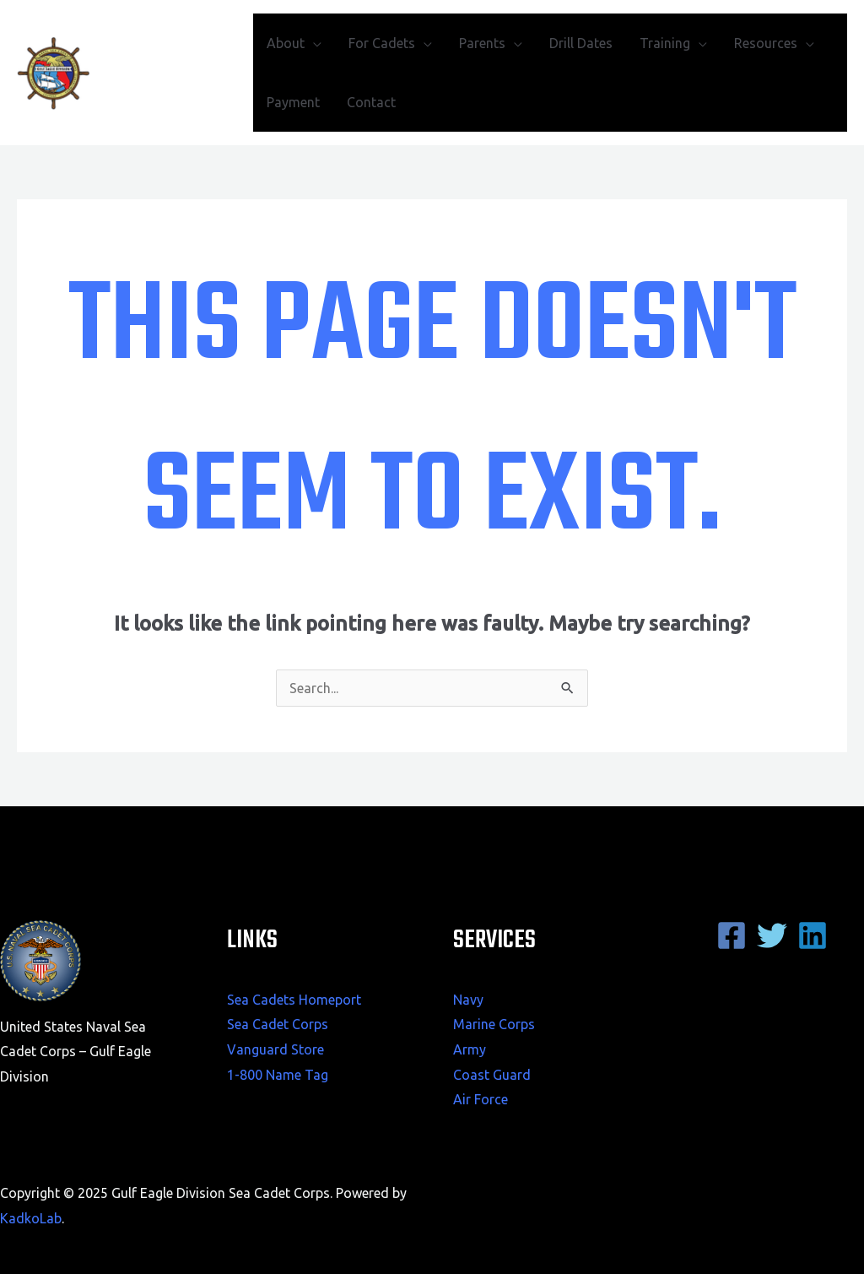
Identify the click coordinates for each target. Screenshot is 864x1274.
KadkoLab (31, 1218)
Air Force (480, 1099)
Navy (468, 999)
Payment (293, 102)
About (286, 43)
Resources (765, 43)
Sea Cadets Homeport (294, 999)
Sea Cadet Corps (277, 1024)
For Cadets (381, 43)
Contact (371, 102)
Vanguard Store (275, 1049)
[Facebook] (731, 935)
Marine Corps (494, 1024)
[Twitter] (772, 935)
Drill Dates (581, 43)
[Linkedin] (812, 935)
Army (469, 1049)
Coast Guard (492, 1074)
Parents (482, 43)
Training (665, 43)
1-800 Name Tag (277, 1074)
